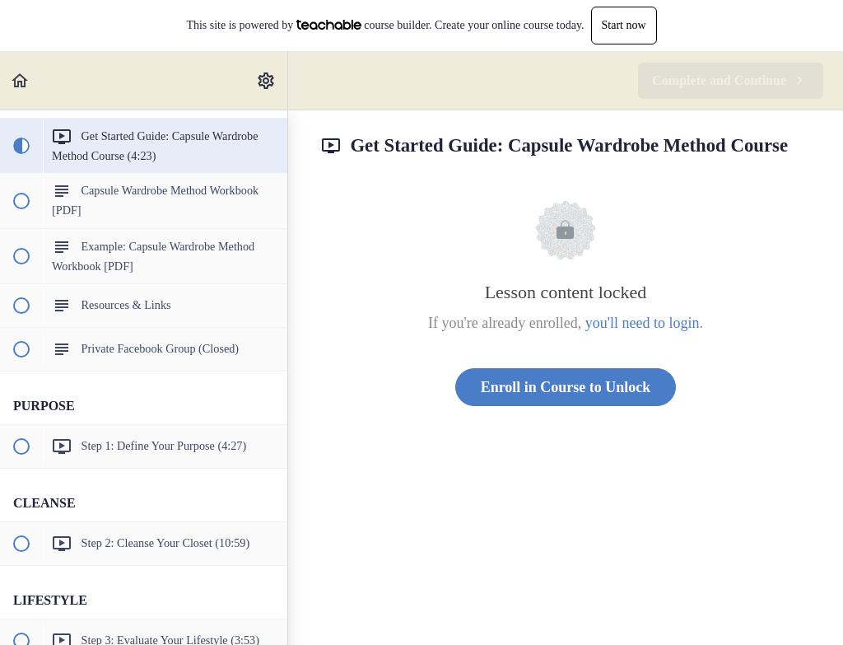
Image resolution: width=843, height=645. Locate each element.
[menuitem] (266, 80)
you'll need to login (642, 323)
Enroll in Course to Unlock (566, 387)
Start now (624, 25)
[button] (20, 80)
